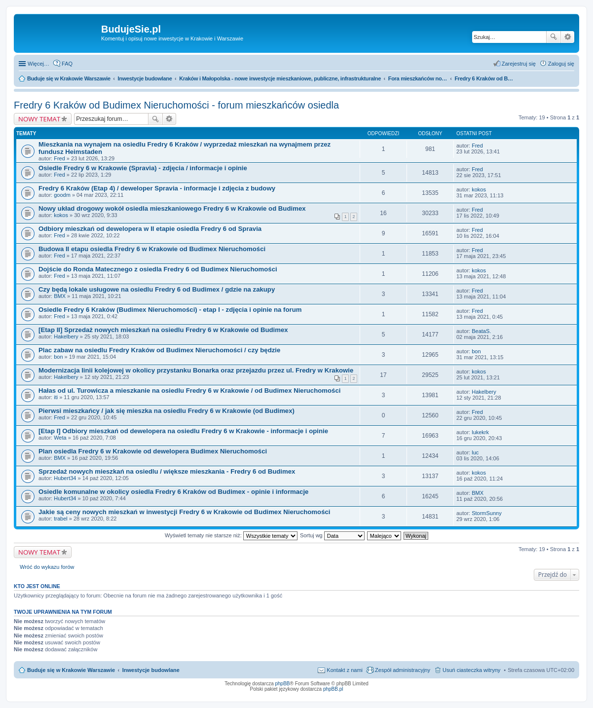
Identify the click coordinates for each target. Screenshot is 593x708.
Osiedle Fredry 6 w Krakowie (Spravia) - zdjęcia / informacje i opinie (142, 168)
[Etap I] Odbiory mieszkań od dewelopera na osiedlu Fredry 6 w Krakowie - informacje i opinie (183, 431)
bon (58, 357)
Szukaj (553, 37)
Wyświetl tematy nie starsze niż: (231, 535)
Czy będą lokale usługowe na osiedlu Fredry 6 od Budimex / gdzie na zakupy (156, 289)
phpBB (282, 683)
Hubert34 (65, 478)
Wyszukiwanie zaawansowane (567, 37)
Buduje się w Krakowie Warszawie (71, 670)
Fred (59, 158)
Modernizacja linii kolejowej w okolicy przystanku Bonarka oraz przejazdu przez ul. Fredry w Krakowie (195, 370)
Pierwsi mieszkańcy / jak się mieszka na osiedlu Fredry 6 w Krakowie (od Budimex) (166, 410)
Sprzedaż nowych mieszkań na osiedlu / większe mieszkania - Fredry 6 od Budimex (166, 471)
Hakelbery (66, 336)
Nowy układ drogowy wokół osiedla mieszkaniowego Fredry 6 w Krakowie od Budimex (172, 208)
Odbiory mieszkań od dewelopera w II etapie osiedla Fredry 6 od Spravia (149, 228)
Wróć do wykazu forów (47, 567)
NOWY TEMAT (39, 118)
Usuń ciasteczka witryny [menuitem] (471, 670)
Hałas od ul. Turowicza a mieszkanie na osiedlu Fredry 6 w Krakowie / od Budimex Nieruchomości (189, 390)
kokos (479, 189)
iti (56, 397)
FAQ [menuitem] (67, 64)
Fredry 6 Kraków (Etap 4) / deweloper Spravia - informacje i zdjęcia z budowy (156, 188)
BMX (60, 296)
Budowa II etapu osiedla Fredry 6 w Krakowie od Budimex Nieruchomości (151, 249)
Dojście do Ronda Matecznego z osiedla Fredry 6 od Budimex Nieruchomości (157, 269)
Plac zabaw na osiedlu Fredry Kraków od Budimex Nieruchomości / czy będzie (159, 350)
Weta (60, 438)
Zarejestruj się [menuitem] (519, 64)
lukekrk (480, 432)
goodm (62, 195)
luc (475, 452)
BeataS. (481, 331)
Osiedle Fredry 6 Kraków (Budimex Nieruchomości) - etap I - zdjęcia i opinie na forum (169, 309)
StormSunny (487, 513)
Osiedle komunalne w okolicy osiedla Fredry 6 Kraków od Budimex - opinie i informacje (173, 491)
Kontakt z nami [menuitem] (345, 670)
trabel (61, 519)
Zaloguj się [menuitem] (561, 64)
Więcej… (38, 64)
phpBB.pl (333, 689)
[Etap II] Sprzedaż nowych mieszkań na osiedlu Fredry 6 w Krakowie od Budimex (163, 330)
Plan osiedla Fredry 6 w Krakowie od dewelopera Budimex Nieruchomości (152, 451)
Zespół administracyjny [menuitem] (402, 670)
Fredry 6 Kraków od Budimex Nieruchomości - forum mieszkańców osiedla (176, 105)
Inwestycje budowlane (151, 670)
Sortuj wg (332, 535)
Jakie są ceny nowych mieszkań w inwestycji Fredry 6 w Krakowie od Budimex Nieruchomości (184, 512)
